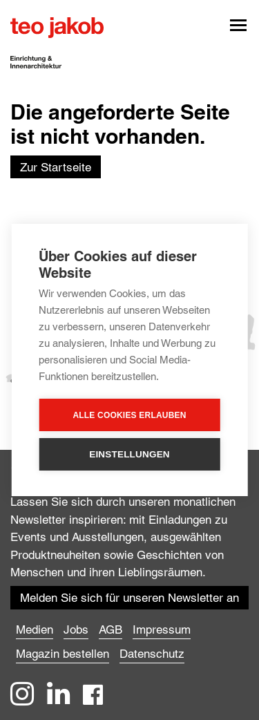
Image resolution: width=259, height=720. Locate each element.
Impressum (162, 629)
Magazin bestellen (62, 654)
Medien (34, 629)
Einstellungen (129, 454)
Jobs (76, 629)
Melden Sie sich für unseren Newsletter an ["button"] (129, 598)
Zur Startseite (55, 167)
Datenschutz (151, 654)
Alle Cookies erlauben (129, 415)
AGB (110, 629)
